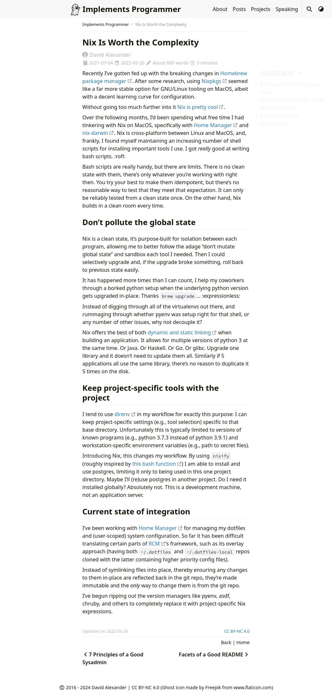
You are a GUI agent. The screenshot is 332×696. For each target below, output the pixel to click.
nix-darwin (98, 133)
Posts (239, 9)
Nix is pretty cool (200, 107)
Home (243, 642)
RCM (157, 543)
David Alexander (109, 687)
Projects (260, 9)
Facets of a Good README (214, 654)
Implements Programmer (105, 24)
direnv (125, 414)
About (220, 9)
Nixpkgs (214, 81)
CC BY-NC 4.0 (237, 631)
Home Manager (216, 125)
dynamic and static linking (182, 332)
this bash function (157, 463)
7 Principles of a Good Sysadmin (112, 658)
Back (226, 642)
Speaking (287, 9)
